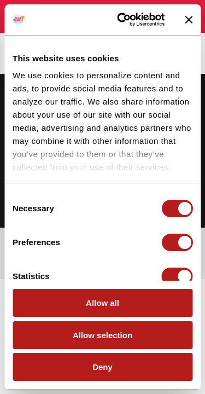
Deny (102, 367)
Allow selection (102, 335)
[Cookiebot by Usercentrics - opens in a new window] (122, 20)
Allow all (102, 303)
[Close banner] (188, 20)
